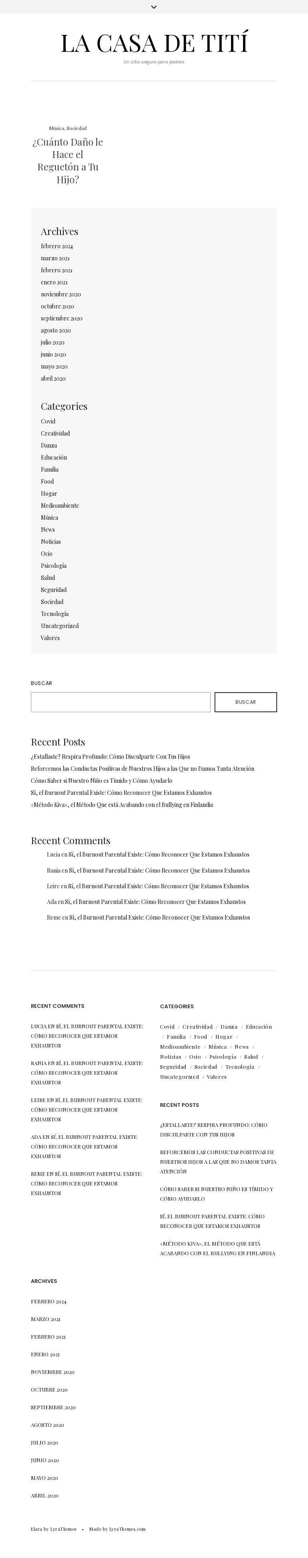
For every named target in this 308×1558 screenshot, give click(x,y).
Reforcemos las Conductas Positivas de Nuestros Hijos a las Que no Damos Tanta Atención (142, 768)
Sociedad (77, 128)
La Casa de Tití (154, 42)
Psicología (54, 565)
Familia (50, 469)
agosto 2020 (56, 330)
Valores (50, 638)
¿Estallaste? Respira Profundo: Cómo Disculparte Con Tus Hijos (110, 756)
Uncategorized (60, 626)
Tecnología (55, 614)
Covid (48, 421)
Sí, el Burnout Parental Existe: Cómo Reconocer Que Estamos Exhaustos (121, 792)
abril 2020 (53, 378)
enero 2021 (54, 282)
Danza (49, 445)
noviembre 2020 (61, 294)
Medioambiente (60, 505)
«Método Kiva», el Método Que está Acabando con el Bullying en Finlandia (122, 804)
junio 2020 (53, 354)
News (48, 529)
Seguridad (54, 590)
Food (47, 481)
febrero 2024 (57, 246)
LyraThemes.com (127, 1529)
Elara (37, 1529)
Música (56, 128)
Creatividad (55, 433)
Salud (48, 577)
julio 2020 (53, 342)
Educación (54, 457)
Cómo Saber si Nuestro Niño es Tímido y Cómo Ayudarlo (101, 780)
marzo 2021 (55, 258)
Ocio (47, 553)
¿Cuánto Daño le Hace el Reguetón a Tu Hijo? (67, 160)
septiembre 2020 (62, 318)
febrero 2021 (57, 270)
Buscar (42, 683)
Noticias (51, 541)
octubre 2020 (57, 306)
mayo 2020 (54, 366)
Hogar (49, 493)
